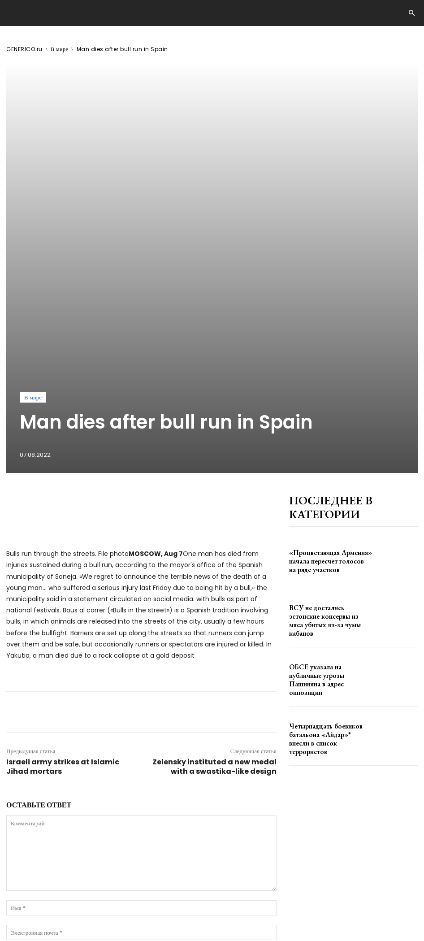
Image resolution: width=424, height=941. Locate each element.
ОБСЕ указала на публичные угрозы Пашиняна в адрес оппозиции (322, 500)
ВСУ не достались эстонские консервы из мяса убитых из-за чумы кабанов (325, 441)
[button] (411, 13)
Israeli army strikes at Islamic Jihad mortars (62, 587)
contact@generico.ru (182, 911)
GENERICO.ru (24, 49)
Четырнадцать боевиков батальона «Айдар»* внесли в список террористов (330, 559)
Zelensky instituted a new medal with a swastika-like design (214, 587)
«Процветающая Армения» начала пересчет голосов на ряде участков (330, 381)
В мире (59, 49)
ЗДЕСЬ (88, 911)
